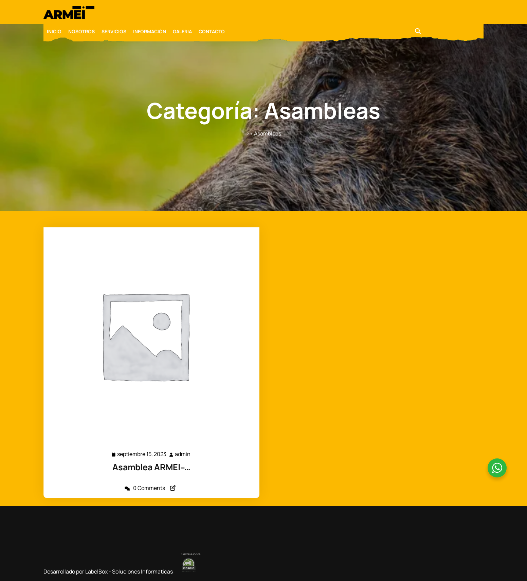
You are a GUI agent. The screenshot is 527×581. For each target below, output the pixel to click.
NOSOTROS (81, 31)
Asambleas (267, 133)
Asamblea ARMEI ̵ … (151, 464)
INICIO (54, 31)
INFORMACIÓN (149, 31)
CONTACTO (212, 31)
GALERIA (182, 31)
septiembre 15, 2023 (142, 451)
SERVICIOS (114, 31)
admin (182, 451)
